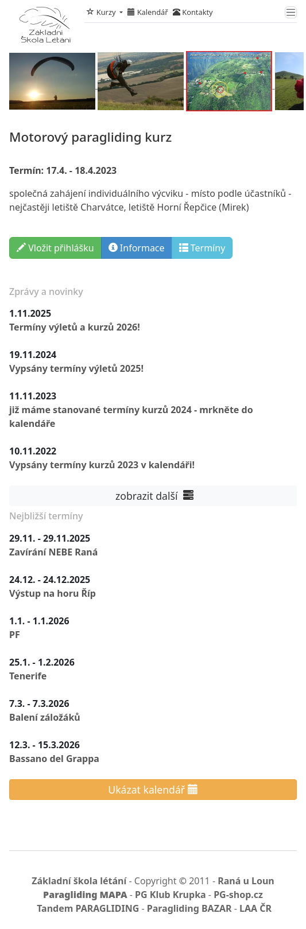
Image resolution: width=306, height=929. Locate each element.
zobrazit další (153, 496)
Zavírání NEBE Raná (53, 552)
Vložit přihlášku (55, 248)
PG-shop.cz (238, 894)
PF (14, 634)
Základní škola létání (79, 880)
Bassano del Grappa (54, 758)
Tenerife (28, 676)
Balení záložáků (44, 717)
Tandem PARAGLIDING (88, 908)
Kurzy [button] (102, 12)
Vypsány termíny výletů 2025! (76, 368)
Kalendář (147, 12)
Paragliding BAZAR (189, 908)
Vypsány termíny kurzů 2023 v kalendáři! (102, 464)
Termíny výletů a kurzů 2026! (74, 327)
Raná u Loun (246, 880)
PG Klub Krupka (170, 894)
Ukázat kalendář (152, 789)
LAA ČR (255, 908)
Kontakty (193, 12)
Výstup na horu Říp (52, 593)
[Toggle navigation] (291, 12)
